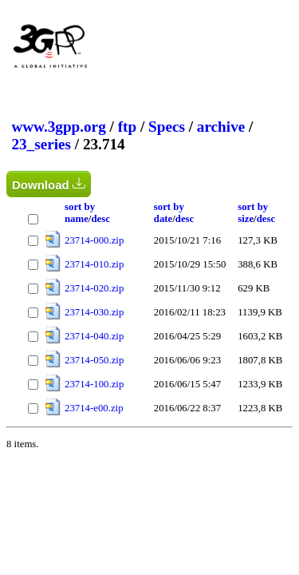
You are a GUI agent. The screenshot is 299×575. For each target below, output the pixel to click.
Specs (166, 126)
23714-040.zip (94, 336)
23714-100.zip (94, 384)
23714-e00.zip (94, 408)
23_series (41, 144)
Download (48, 184)
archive (221, 126)
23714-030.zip (94, 312)
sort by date (169, 212)
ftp (127, 126)
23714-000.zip (94, 240)
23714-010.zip (94, 264)
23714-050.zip (94, 360)
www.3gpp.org (58, 126)
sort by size (253, 212)
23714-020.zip (94, 288)
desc (100, 218)
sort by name (80, 212)
